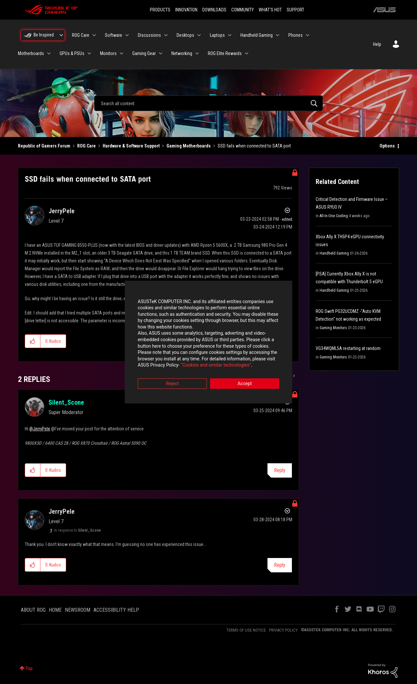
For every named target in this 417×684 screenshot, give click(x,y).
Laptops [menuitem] (217, 35)
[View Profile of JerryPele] (62, 211)
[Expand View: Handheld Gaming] (277, 35)
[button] (32, 341)
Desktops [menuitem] (185, 35)
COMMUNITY (242, 9)
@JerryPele (39, 428)
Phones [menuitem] (295, 35)
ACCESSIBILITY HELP (116, 610)
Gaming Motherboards (188, 145)
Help (377, 44)
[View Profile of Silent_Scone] (66, 402)
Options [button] (387, 145)
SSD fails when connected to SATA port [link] (254, 145)
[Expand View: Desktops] (199, 35)
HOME (55, 610)
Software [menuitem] (113, 35)
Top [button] (29, 668)
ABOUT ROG (33, 610)
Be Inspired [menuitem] (44, 34)
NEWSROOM (77, 610)
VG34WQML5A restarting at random (348, 348)
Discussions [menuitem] (149, 35)
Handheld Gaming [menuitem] (256, 35)
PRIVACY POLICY (283, 630)
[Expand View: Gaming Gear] (160, 53)
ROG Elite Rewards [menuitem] (225, 53)
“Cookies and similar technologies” (166, 359)
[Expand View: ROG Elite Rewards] (246, 53)
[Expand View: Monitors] (121, 53)
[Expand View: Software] (127, 35)
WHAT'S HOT (270, 9)
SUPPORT (295, 9)
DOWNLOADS (214, 9)
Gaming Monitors (333, 328)
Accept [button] (244, 378)
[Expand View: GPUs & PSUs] (89, 53)
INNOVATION (186, 9)
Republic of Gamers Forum (44, 145)
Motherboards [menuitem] (31, 53)
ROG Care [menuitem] (80, 35)
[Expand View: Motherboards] (49, 53)
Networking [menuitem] (181, 53)
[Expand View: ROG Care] (94, 35)
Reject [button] (172, 378)
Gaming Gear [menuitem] (144, 53)
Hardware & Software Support (131, 145)
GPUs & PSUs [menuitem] (72, 53)
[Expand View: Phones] (307, 35)
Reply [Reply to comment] (279, 470)
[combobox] (208, 103)
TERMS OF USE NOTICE (246, 630)
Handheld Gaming (334, 253)
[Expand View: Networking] (197, 53)
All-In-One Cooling (334, 216)
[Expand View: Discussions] (166, 35)
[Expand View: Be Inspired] (61, 35)
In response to (77, 530)
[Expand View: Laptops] (229, 35)
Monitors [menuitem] (108, 53)
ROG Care (86, 145)
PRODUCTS (160, 9)
